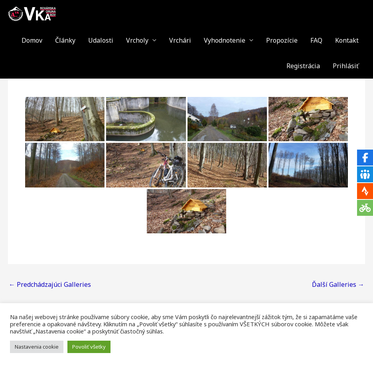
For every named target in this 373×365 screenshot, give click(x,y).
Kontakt (347, 40)
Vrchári (180, 40)
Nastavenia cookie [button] (37, 346)
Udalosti (100, 40)
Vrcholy (137, 40)
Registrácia (303, 65)
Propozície (282, 40)
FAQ (316, 40)
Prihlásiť (346, 65)
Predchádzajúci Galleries (50, 284)
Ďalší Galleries (338, 284)
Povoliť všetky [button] (89, 346)
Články (65, 40)
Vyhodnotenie (224, 40)
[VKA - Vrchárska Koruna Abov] (32, 13)
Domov (32, 40)
